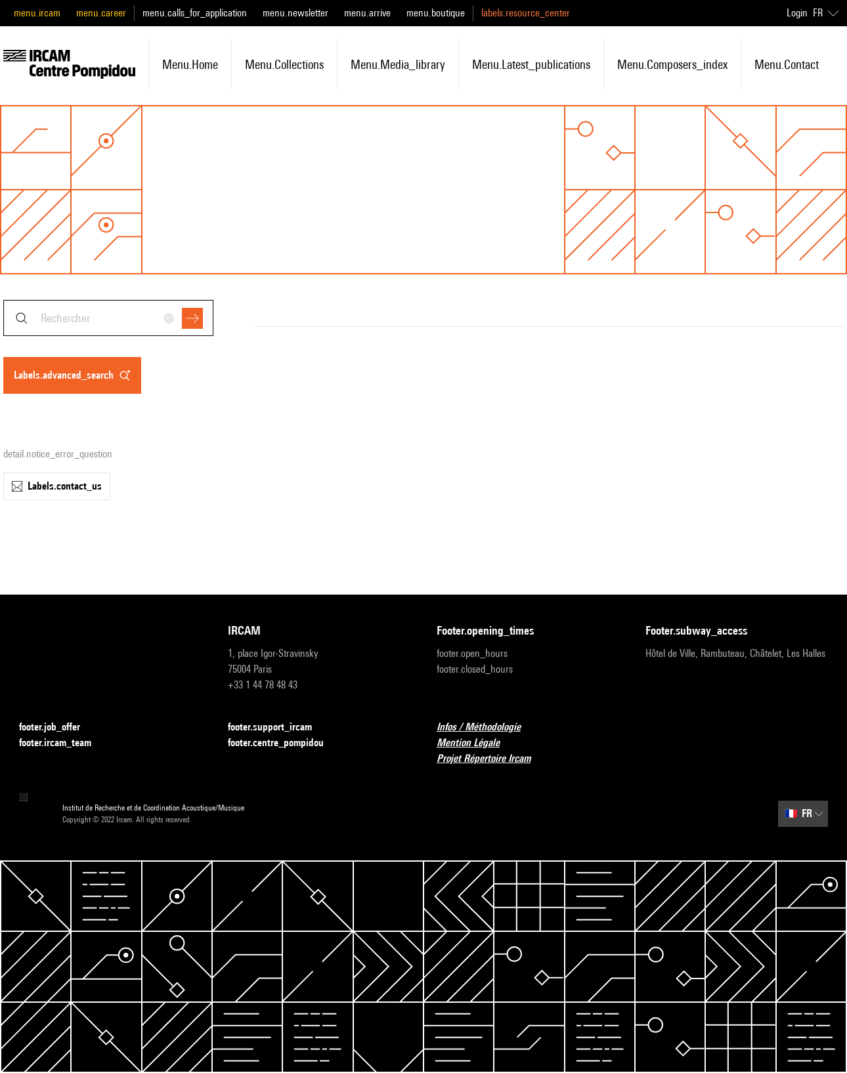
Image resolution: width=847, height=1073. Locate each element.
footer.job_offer (57, 727)
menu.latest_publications (531, 64)
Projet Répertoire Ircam (491, 759)
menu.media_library (398, 64)
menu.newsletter (295, 13)
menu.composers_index (672, 64)
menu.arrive (367, 13)
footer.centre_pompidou (283, 743)
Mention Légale (476, 743)
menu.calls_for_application (194, 13)
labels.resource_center (525, 13)
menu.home (190, 64)
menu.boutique (435, 13)
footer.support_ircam (278, 727)
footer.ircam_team (63, 743)
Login (797, 13)
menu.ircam (37, 13)
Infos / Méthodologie (486, 727)
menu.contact (786, 64)
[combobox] (108, 318)
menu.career (101, 13)
